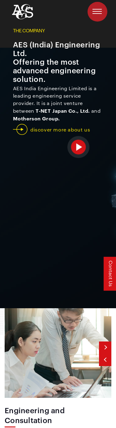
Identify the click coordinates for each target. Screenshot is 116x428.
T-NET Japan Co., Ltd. (63, 110)
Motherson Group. (36, 118)
